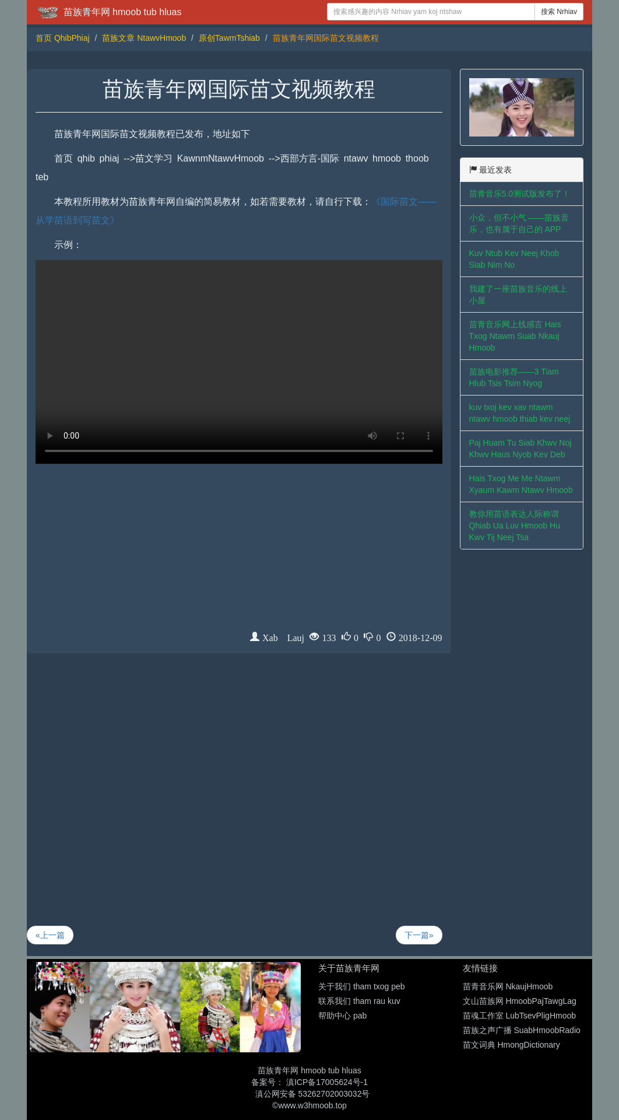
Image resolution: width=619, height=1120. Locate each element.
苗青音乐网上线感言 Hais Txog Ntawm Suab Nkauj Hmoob (515, 336)
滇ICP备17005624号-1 (327, 1082)
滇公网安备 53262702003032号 (312, 1093)
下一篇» (419, 935)
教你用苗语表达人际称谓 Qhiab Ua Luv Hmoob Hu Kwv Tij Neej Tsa (514, 525)
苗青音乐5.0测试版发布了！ (519, 193)
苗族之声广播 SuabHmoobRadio (522, 1030)
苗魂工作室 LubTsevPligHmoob (519, 1015)
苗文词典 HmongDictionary (511, 1044)
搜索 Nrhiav (559, 12)
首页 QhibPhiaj (63, 38)
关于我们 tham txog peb (361, 986)
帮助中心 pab (342, 1015)
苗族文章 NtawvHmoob (144, 38)
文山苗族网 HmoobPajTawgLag (519, 1001)
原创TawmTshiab (229, 38)
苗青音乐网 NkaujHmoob (508, 986)
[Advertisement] (239, 549)
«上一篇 (50, 935)
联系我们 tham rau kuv (359, 1001)
